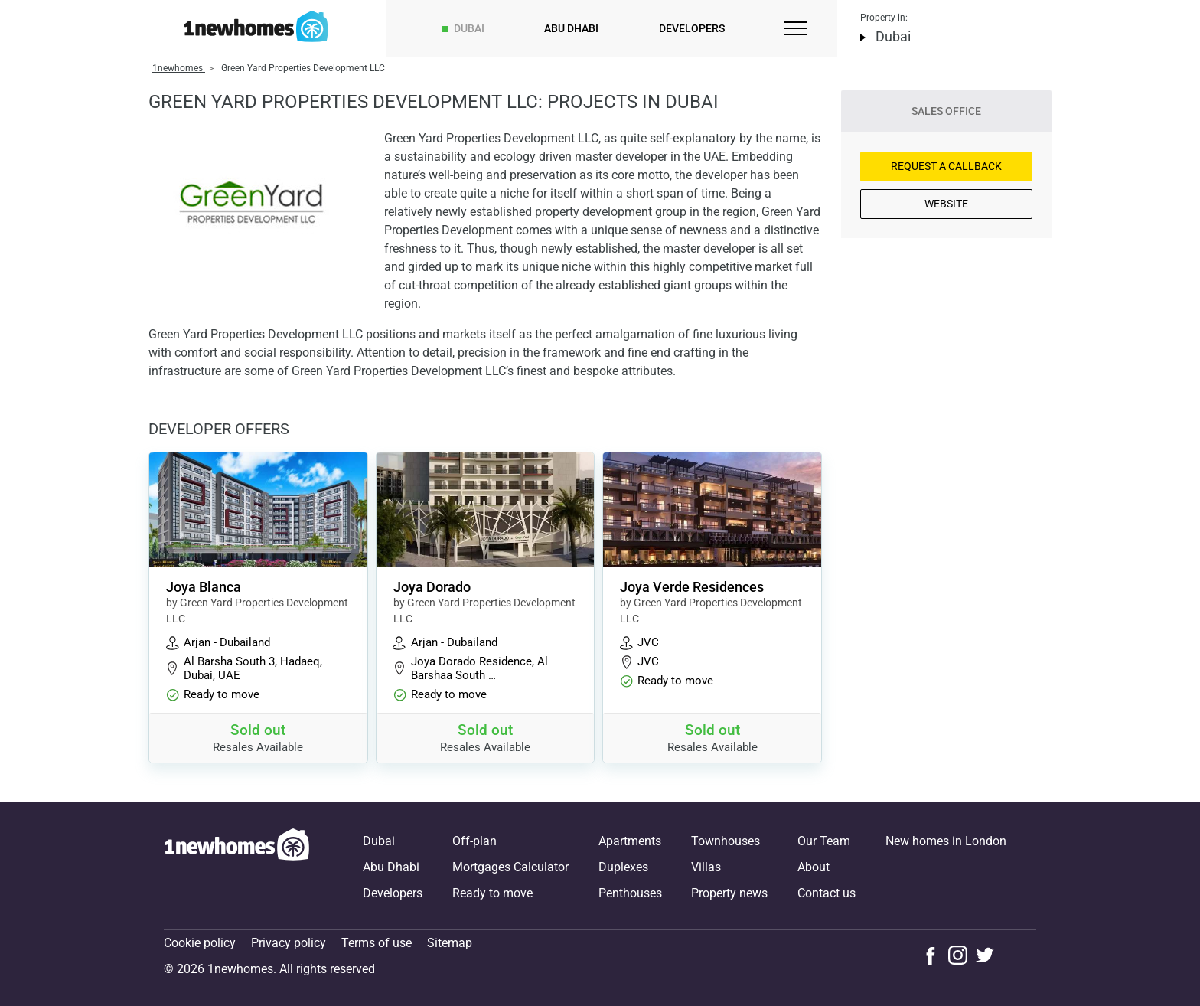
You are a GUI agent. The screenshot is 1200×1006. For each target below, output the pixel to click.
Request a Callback (946, 166)
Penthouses (630, 893)
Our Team (823, 841)
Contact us (826, 893)
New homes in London (945, 841)
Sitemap (449, 943)
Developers (692, 28)
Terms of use (376, 943)
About (813, 867)
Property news (729, 893)
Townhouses (725, 841)
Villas (706, 867)
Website (946, 204)
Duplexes (623, 867)
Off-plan (474, 841)
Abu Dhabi (571, 28)
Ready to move (492, 893)
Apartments (629, 841)
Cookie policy (200, 943)
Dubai (469, 28)
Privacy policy (288, 943)
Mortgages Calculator (510, 867)
